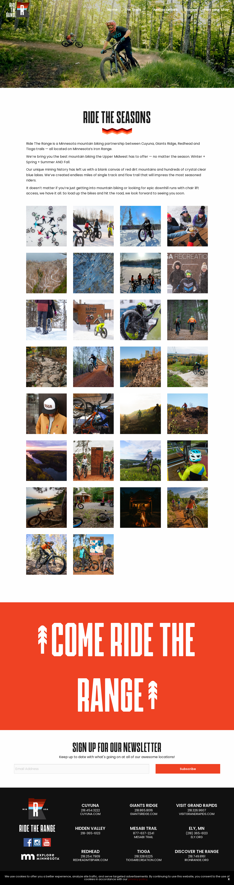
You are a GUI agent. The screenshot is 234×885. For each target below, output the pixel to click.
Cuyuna (90, 806)
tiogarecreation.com (144, 860)
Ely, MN (196, 828)
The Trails (132, 9)
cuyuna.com (90, 814)
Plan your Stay (216, 9)
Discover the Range (197, 852)
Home (112, 9)
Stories (190, 9)
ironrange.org (197, 860)
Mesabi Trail (143, 828)
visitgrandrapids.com (196, 814)
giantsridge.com (143, 814)
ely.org (197, 837)
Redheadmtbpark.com (90, 860)
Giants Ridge (144, 806)
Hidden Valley (90, 828)
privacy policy (137, 879)
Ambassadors (165, 9)
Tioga (143, 852)
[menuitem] (112, 8)
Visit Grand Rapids (196, 806)
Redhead (90, 852)
